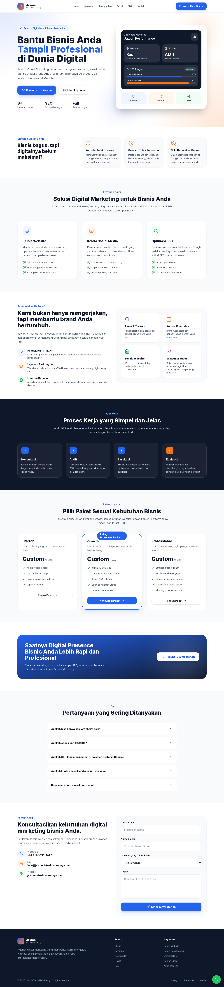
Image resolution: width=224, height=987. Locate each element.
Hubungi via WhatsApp (178, 656)
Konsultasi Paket (112, 600)
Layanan (88, 6)
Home (76, 6)
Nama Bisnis (128, 839)
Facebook (189, 980)
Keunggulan (105, 6)
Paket (120, 6)
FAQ (130, 6)
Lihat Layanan (74, 90)
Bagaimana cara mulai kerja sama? (112, 785)
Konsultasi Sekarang (37, 90)
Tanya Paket (47, 595)
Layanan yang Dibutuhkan (135, 855)
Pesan (124, 871)
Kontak (141, 6)
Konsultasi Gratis (191, 6)
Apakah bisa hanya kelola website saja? (112, 729)
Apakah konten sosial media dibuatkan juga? (112, 771)
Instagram (176, 980)
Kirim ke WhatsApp (161, 906)
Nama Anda (127, 822)
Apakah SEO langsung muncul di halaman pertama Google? (112, 757)
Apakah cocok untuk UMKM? (112, 743)
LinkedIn (202, 980)
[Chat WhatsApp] (216, 979)
